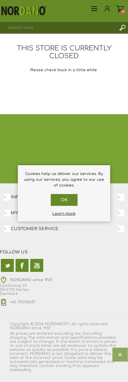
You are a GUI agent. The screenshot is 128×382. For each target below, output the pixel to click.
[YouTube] (36, 265)
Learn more (64, 214)
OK (64, 200)
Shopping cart (120, 8)
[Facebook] (22, 265)
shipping (18, 338)
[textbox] (58, 27)
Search (122, 27)
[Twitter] (7, 265)
